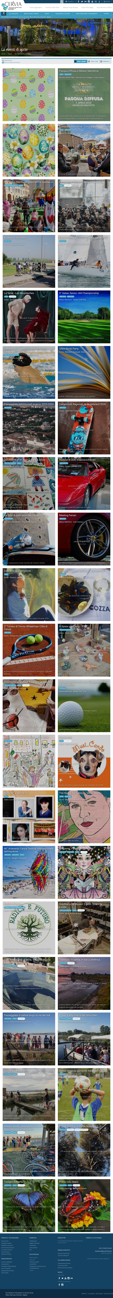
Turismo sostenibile (6, 1262)
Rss (31, 1250)
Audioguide (33, 1245)
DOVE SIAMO (99, 1293)
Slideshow (106, 61)
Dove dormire (5, 1241)
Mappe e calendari (35, 1243)
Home (3, 54)
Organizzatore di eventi (7, 1270)
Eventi (10, 54)
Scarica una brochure (63, 1253)
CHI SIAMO (91, 1293)
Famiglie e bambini (6, 1243)
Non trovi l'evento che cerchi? (12, 62)
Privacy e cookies (34, 1262)
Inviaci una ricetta (63, 1265)
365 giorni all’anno (6, 1254)
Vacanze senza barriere (7, 1247)
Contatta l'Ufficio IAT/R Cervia (103, 1251)
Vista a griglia (81, 61)
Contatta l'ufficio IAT (63, 1255)
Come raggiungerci (36, 7)
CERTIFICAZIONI (108, 1293)
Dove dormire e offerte (104, 7)
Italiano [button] (70, 1)
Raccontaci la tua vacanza (65, 1267)
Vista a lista (94, 61)
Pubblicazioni (33, 1241)
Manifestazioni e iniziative (22, 54)
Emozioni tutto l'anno (52, 7)
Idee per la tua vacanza (70, 7)
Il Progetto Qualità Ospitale (8, 1266)
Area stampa (4, 1273)
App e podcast (33, 1247)
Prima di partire (5, 1252)
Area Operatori (5, 1264)
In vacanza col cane (6, 1250)
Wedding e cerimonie (7, 1245)
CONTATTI (84, 1293)
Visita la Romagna (87, 7)
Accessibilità (33, 1264)
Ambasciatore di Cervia (64, 1263)
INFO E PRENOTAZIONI (105, 1248)
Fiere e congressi (5, 1268)
